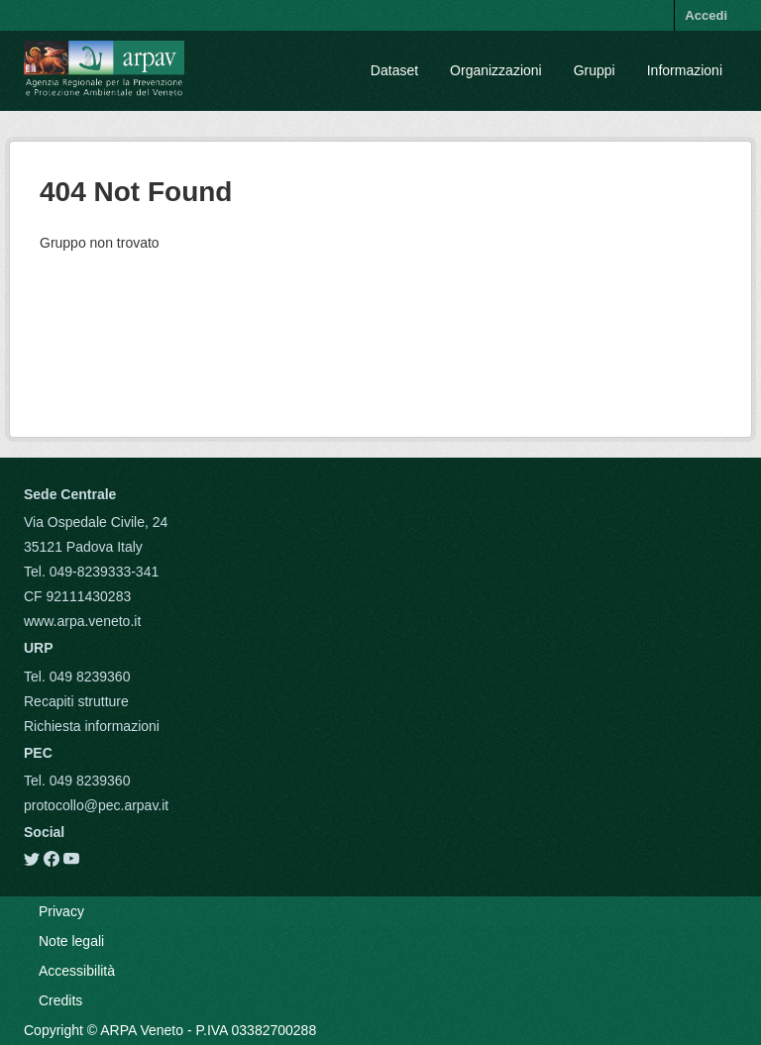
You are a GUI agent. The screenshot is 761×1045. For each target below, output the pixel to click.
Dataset (394, 70)
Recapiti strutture (76, 701)
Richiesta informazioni (92, 726)
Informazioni (684, 70)
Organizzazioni (496, 70)
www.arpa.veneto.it (82, 621)
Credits (60, 1000)
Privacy (61, 911)
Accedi (706, 15)
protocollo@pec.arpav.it (96, 805)
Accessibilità (77, 971)
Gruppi (594, 70)
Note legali (71, 941)
